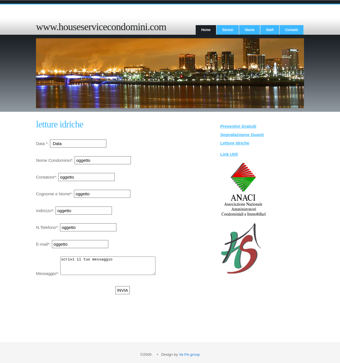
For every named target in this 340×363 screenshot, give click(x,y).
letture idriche (59, 124)
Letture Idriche (234, 143)
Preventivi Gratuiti (238, 126)
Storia (249, 30)
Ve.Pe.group (189, 354)
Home (205, 30)
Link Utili (229, 154)
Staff (270, 30)
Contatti (291, 30)
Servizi (227, 30)
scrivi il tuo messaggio (113, 267)
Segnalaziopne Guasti (242, 134)
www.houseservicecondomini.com (101, 26)
